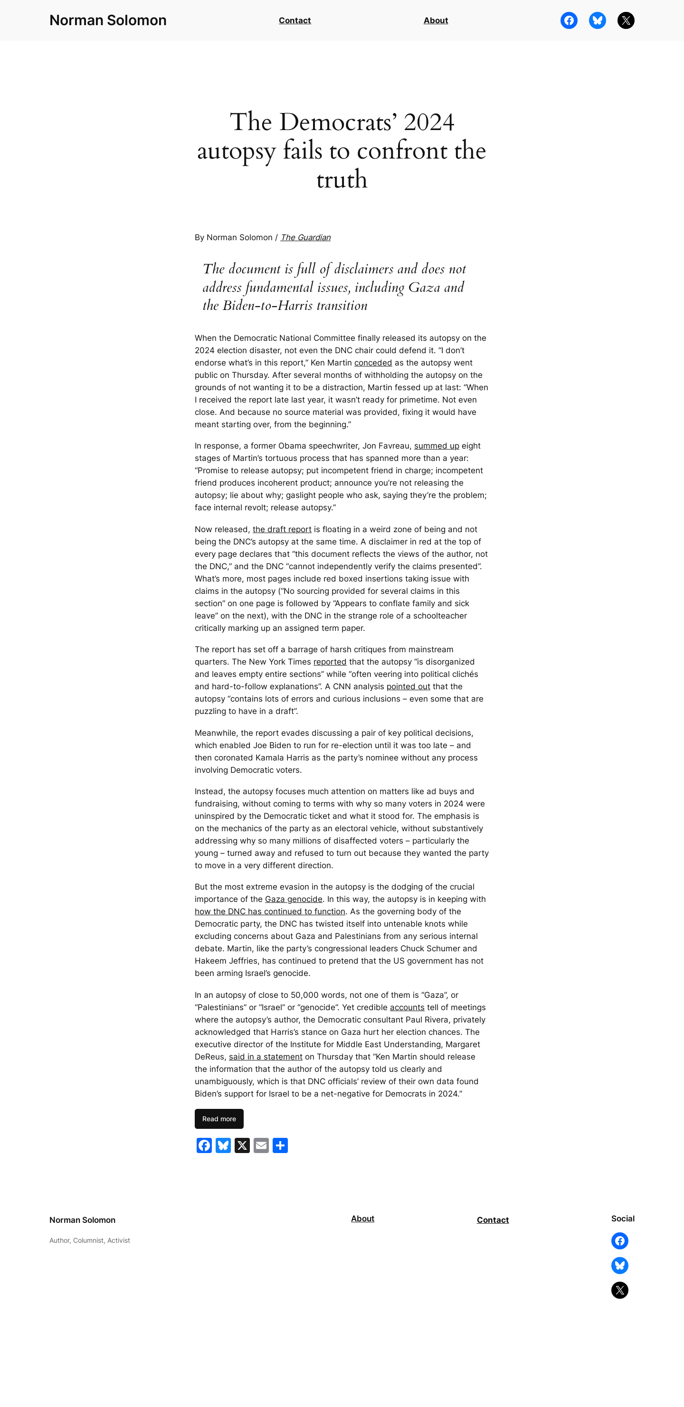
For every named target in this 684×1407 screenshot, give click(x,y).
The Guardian (305, 237)
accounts (407, 1007)
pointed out (408, 686)
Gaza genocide (294, 899)
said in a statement (266, 1056)
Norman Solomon (108, 19)
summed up (436, 445)
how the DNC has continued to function (270, 911)
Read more (219, 1119)
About (436, 20)
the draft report (282, 529)
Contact (295, 20)
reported (330, 661)
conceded (373, 362)
